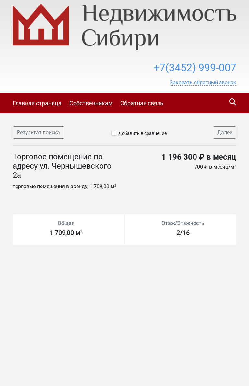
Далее (224, 132)
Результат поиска (38, 132)
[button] (203, 82)
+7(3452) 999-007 (195, 67)
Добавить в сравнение (142, 133)
